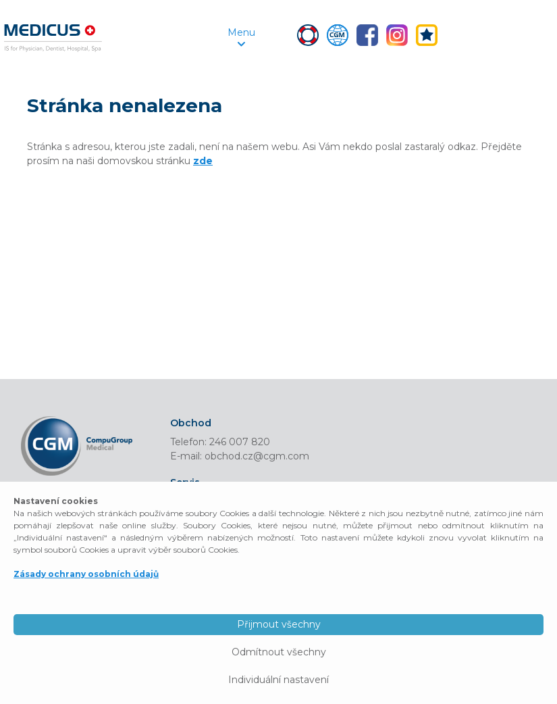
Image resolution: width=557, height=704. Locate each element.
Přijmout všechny (279, 624)
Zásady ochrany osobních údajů (86, 574)
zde (203, 161)
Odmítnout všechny (279, 652)
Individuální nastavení (278, 680)
